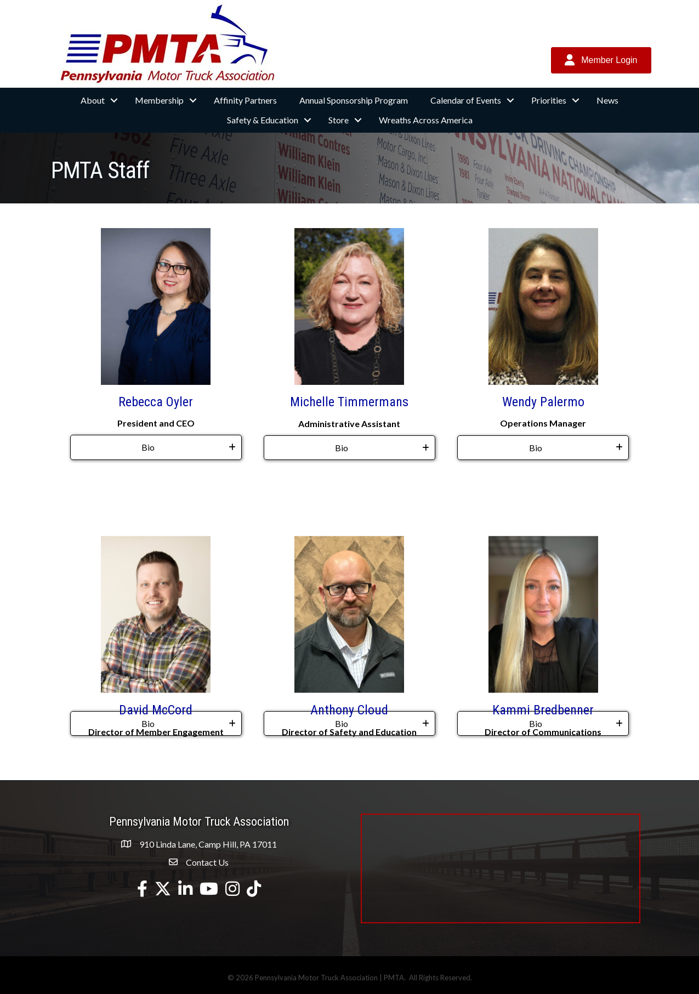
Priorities (548, 100)
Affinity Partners (245, 100)
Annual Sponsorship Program (353, 100)
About (93, 100)
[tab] (156, 447)
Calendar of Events (465, 100)
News (607, 100)
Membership (159, 100)
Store (338, 120)
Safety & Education (262, 120)
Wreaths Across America (426, 120)
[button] (601, 60)
